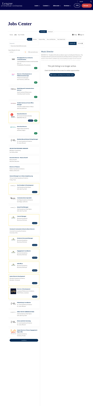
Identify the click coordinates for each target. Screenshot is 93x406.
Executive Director (22, 113)
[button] (80, 43)
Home (11, 35)
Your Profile (21, 35)
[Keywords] (24, 43)
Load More (24, 340)
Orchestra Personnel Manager (25, 238)
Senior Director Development (17, 276)
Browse (35, 39)
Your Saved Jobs (61, 39)
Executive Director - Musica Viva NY (19, 157)
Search (29, 39)
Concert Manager (21, 216)
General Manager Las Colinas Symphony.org (21, 176)
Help (74, 35)
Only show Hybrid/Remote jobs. (18, 46)
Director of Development (23, 289)
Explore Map (42, 39)
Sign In (81, 35)
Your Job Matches (51, 39)
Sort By (11, 52)
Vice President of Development (25, 185)
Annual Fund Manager (22, 207)
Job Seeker (43, 31)
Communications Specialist (24, 198)
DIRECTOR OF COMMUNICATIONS (25, 311)
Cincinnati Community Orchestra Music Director (22, 229)
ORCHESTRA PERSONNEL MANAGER (19, 148)
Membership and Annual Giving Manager (27, 139)
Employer (50, 31)
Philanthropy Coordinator (24, 302)
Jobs (15, 35)
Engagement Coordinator (24, 251)
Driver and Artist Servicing (24, 321)
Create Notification (33, 52)
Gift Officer (20, 263)
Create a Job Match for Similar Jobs (62, 75)
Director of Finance (15, 166)
